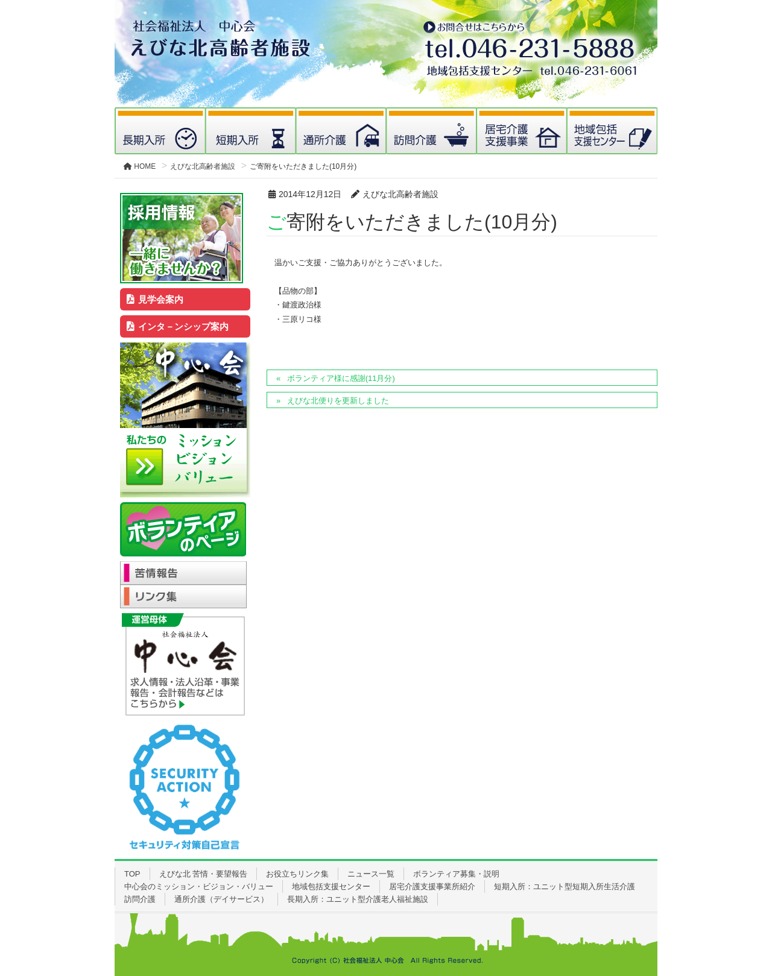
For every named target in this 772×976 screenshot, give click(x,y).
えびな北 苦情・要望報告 (203, 873)
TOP (132, 873)
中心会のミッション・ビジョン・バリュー (198, 886)
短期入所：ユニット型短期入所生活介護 (564, 886)
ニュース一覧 (370, 873)
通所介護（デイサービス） (221, 899)
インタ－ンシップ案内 (178, 326)
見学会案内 (155, 299)
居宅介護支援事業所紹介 (432, 886)
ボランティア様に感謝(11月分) (341, 378)
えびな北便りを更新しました (338, 400)
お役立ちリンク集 (297, 873)
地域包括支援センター (331, 886)
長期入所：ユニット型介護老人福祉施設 (357, 899)
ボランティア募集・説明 (456, 873)
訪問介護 (140, 899)
